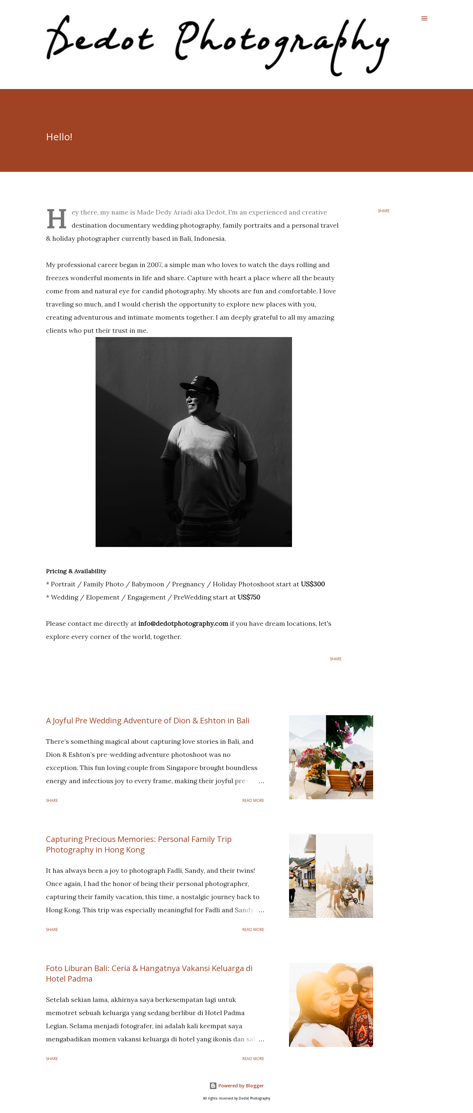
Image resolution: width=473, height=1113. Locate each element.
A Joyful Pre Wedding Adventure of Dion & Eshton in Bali (148, 720)
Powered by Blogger (236, 1085)
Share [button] (384, 211)
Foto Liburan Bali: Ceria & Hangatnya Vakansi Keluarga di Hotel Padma (149, 973)
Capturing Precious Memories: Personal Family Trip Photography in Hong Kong (139, 844)
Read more (253, 800)
